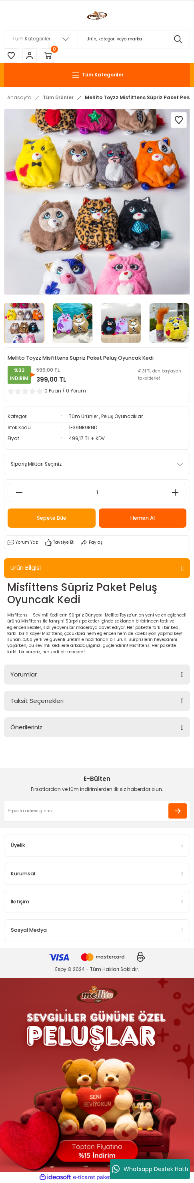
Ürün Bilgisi (25, 567)
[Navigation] (97, 75)
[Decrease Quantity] (19, 492)
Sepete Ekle (51, 517)
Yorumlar (23, 674)
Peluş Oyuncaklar (122, 416)
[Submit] (177, 811)
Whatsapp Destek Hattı (150, 1169)
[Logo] (97, 15)
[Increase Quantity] (175, 492)
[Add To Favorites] (179, 120)
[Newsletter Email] (97, 811)
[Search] (97, 39)
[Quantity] (97, 492)
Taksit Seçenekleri (37, 701)
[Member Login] (29, 55)
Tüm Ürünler (83, 416)
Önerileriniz (26, 727)
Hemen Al (142, 517)
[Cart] (48, 55)
